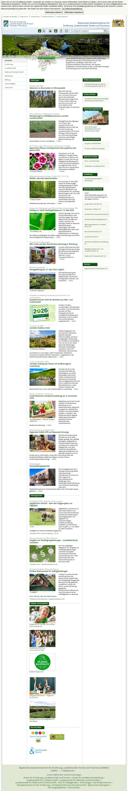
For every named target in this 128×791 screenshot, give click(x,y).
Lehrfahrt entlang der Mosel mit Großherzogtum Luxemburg (50, 364)
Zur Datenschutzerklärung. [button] (72, 9)
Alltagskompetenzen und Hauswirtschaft (94, 250)
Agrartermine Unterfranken (96, 268)
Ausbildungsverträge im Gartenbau (93, 179)
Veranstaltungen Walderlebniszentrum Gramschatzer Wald (93, 129)
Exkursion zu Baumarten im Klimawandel (47, 88)
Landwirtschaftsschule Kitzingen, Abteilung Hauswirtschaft (97, 99)
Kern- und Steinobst (92, 161)
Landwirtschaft (10, 68)
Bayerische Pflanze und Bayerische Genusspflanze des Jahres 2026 (53, 149)
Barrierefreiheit (48, 16)
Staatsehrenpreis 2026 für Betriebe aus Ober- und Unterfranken (51, 300)
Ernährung (9, 64)
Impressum (24, 16)
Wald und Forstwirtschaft (14, 72)
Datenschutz (35, 16)
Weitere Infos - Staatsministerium (44, 564)
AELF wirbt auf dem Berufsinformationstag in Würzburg (53, 244)
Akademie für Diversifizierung (97, 214)
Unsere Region (10, 83)
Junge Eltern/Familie (93, 204)
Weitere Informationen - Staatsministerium (48, 599)
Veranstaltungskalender (40, 466)
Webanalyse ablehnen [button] (54, 12)
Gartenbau (9, 76)
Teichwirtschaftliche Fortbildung (97, 243)
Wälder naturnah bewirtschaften (43, 178)
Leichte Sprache (62, 16)
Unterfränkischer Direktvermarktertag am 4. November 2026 (53, 397)
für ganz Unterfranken (93, 143)
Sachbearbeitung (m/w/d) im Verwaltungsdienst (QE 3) (95, 85)
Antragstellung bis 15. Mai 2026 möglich (47, 269)
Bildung (7, 80)
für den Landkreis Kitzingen (95, 148)
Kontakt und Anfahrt (10, 16)
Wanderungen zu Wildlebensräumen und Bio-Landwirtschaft (49, 117)
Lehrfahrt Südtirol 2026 (40, 328)
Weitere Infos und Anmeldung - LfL (44, 533)
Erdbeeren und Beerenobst (95, 166)
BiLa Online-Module (93, 231)
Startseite (8, 60)
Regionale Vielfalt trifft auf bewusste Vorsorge (49, 432)
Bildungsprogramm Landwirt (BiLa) (95, 225)
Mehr (63, 109)
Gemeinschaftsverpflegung (96, 219)
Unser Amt (9, 87)
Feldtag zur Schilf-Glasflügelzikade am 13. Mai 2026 (52, 210)
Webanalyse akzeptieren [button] (74, 12)
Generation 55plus (93, 209)
